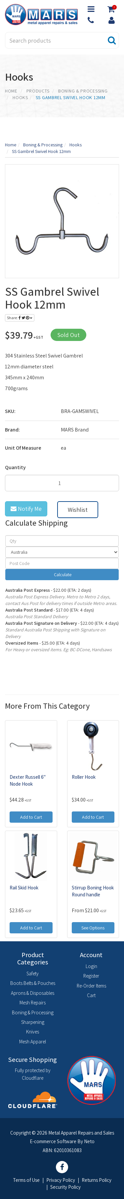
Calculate (62, 575)
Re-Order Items (91, 986)
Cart (91, 995)
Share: (19, 317)
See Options (92, 928)
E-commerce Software (53, 1141)
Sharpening (32, 1022)
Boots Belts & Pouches (32, 983)
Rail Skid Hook (24, 887)
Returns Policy (96, 1180)
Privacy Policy (60, 1180)
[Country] (62, 552)
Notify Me (26, 508)
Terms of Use (26, 1180)
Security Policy (65, 1187)
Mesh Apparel (32, 1041)
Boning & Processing (33, 1012)
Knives (32, 1032)
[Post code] (62, 563)
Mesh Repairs (33, 1002)
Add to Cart (31, 817)
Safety (32, 973)
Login (91, 966)
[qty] (62, 540)
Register (91, 976)
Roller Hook (84, 777)
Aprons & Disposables (32, 993)
